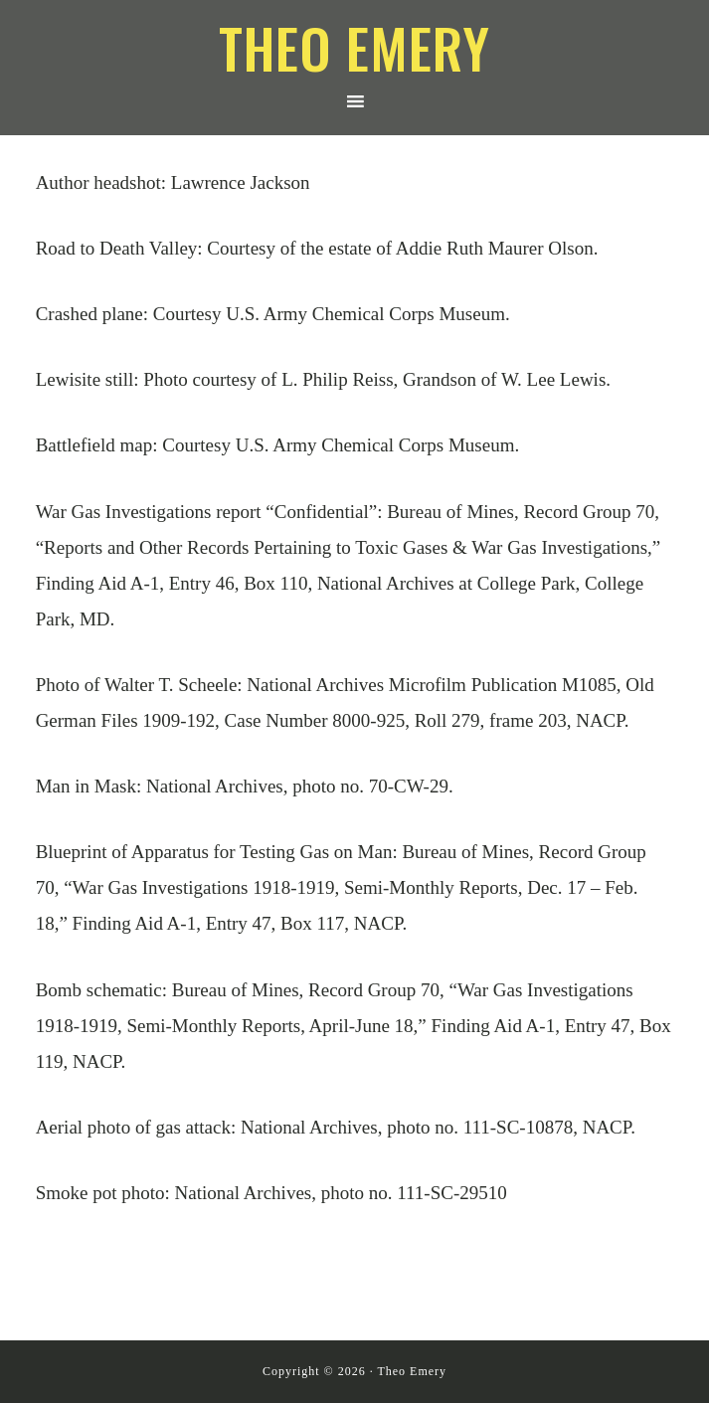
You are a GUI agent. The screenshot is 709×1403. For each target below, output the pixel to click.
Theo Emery (354, 47)
